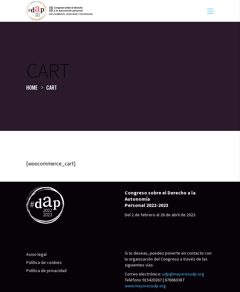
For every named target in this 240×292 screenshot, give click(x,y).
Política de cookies (44, 262)
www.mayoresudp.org (145, 286)
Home (32, 87)
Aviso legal (36, 254)
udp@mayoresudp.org (183, 274)
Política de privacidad (46, 270)
